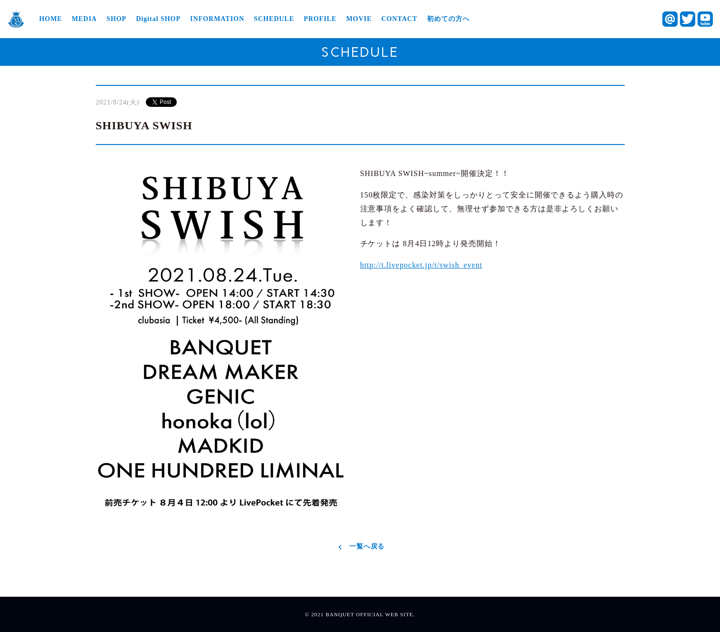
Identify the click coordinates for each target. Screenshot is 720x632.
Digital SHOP (158, 19)
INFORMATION (217, 19)
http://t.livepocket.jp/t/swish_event (421, 265)
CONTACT (399, 19)
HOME (50, 19)
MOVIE (359, 19)
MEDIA (84, 19)
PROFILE (320, 19)
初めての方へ (448, 19)
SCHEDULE (274, 19)
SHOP (116, 19)
